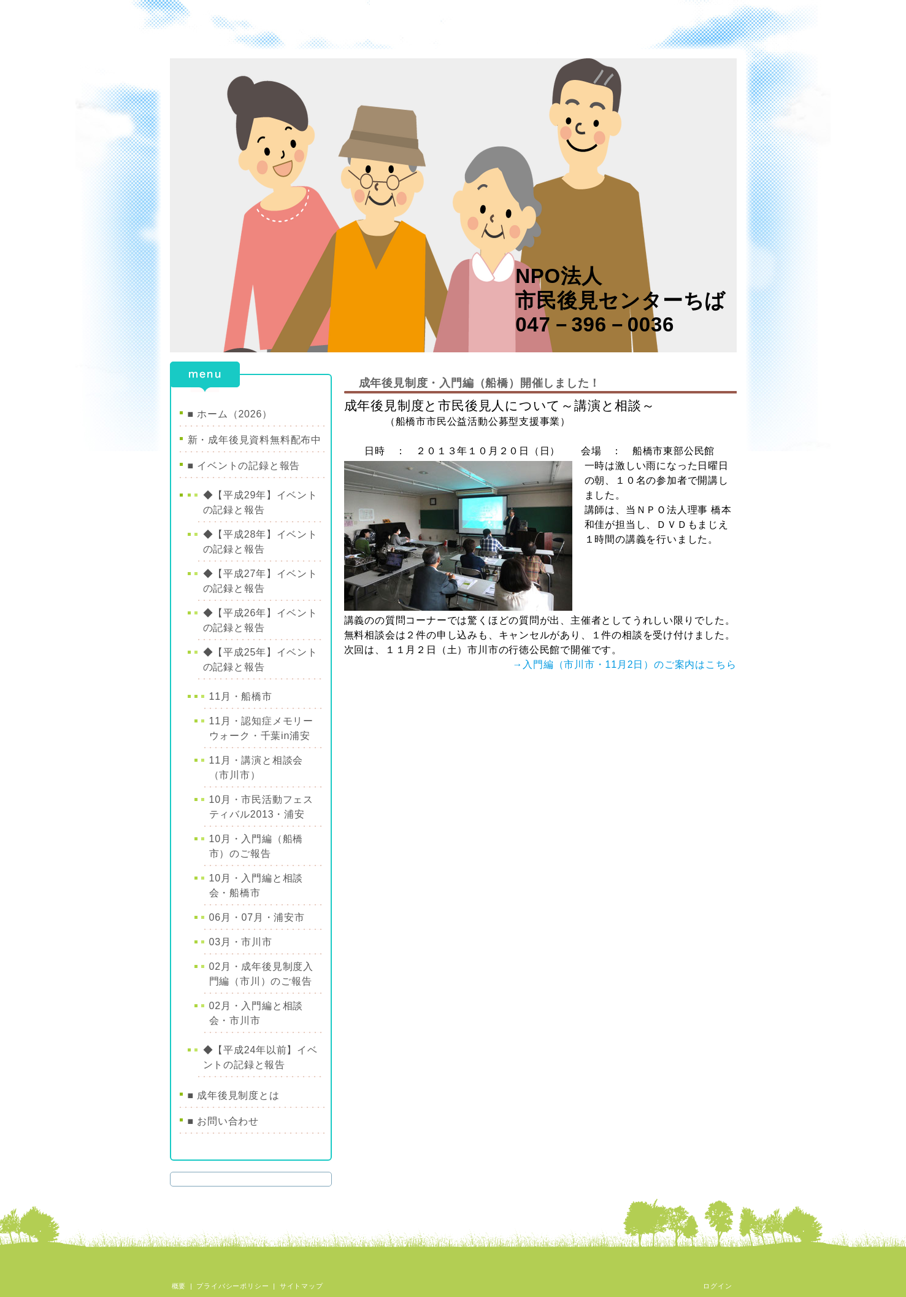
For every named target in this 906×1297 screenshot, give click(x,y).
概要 (179, 1286)
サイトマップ (301, 1286)
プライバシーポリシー (232, 1286)
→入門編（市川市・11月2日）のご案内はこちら (624, 664)
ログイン (717, 1286)
